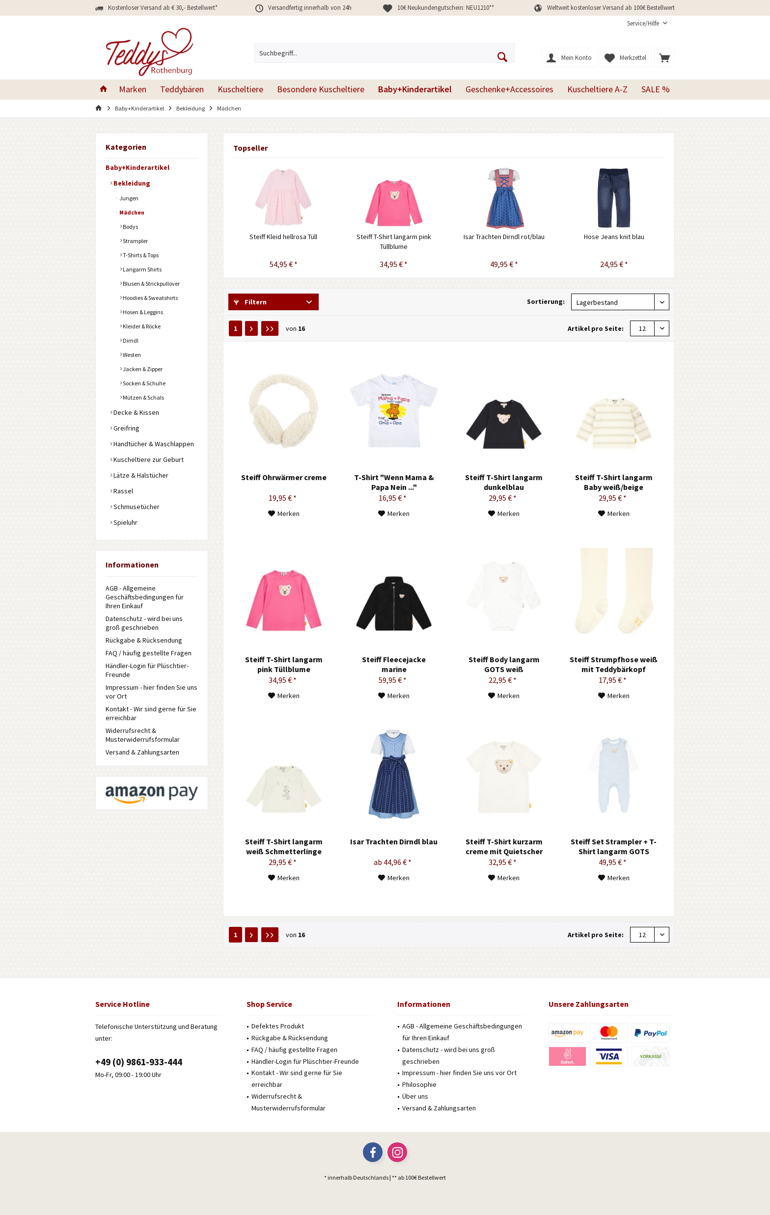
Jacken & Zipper (142, 369)
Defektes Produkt (277, 1026)
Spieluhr (125, 522)
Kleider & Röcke (141, 326)
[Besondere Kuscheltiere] (320, 90)
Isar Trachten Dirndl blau (394, 841)
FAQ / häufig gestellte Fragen (149, 652)
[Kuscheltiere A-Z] (597, 90)
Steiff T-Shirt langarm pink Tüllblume (394, 241)
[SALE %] (655, 90)
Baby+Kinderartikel (137, 167)
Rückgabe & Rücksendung (144, 640)
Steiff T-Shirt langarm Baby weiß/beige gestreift (614, 482)
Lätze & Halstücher (140, 475)
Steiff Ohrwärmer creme (284, 477)
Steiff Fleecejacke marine (394, 664)
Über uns (415, 1096)
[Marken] (132, 90)
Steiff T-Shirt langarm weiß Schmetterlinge (284, 846)
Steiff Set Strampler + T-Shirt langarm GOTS (614, 846)
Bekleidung (131, 183)
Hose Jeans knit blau (614, 236)
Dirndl (130, 340)
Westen (131, 354)
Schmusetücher (136, 506)
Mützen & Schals (143, 397)
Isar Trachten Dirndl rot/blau (504, 236)
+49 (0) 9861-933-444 (138, 1062)
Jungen (128, 198)
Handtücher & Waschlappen (153, 443)
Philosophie (419, 1084)
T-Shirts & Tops (140, 255)
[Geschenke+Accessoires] (509, 90)
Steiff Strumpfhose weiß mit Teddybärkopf (614, 664)
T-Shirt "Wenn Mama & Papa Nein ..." (394, 482)
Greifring (125, 428)
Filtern (250, 301)
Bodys (130, 226)
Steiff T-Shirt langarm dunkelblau (504, 482)
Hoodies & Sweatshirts (150, 297)
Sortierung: (546, 301)
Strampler (135, 240)
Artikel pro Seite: (596, 328)
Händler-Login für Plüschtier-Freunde (147, 670)
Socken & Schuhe (143, 383)
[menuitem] (647, 23)
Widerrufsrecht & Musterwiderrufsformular (143, 735)
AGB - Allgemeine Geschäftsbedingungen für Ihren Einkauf (145, 597)
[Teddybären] (182, 90)
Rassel (122, 490)
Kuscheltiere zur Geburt (148, 459)
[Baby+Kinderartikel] (415, 90)
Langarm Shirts (142, 269)
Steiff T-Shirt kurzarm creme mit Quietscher (504, 846)
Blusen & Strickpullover (151, 283)
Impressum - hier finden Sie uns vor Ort (151, 692)
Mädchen (131, 212)
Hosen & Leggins (142, 312)
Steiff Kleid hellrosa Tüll (283, 236)
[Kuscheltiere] (240, 90)
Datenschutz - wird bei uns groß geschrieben (144, 623)
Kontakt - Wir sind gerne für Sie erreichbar (151, 713)
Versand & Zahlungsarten (142, 752)
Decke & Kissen (135, 412)
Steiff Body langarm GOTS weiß (504, 664)
